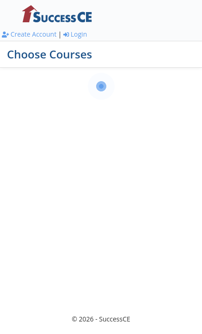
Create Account (29, 34)
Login (75, 34)
